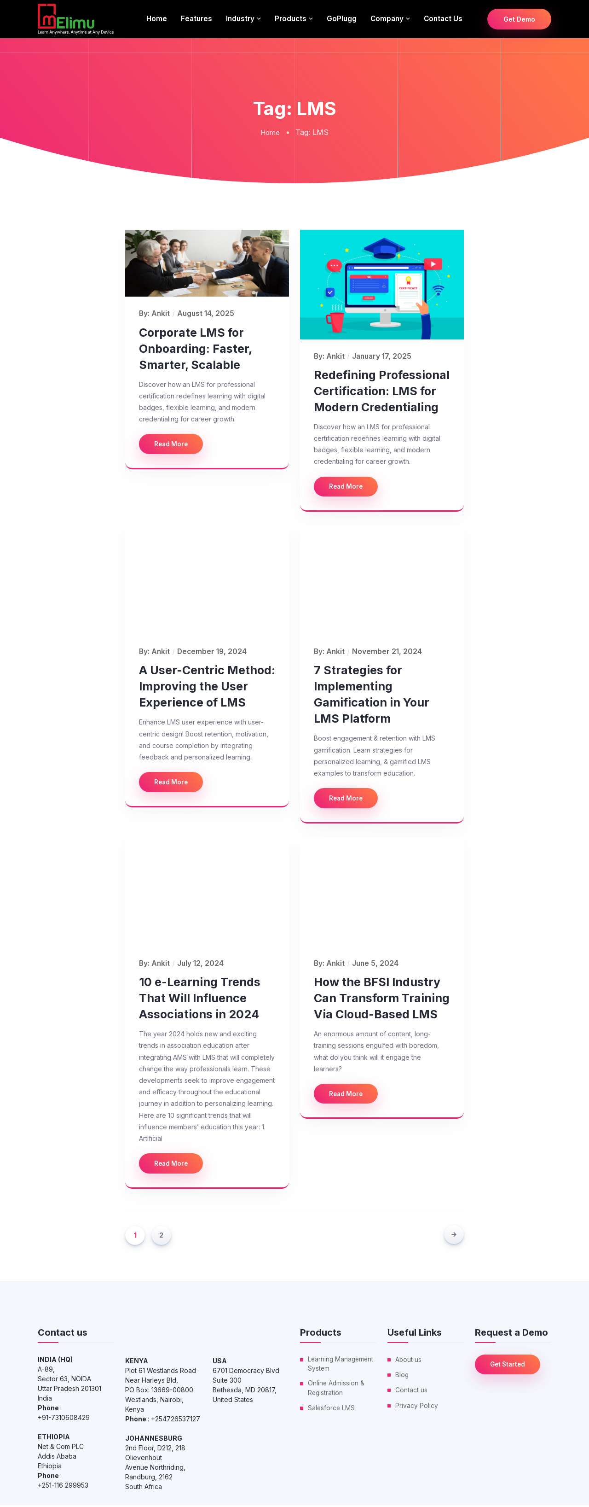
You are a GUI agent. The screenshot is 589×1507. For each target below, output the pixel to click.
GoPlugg (342, 18)
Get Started (510, 1367)
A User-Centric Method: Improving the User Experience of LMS (207, 687)
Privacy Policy (416, 1407)
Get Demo (519, 19)
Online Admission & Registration (336, 1391)
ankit (160, 313)
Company (387, 18)
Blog (402, 1376)
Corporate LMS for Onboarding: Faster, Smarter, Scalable (195, 348)
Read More (173, 444)
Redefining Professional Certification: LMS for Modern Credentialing (382, 391)
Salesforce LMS (332, 1411)
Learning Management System (341, 1366)
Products (290, 18)
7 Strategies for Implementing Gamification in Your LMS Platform (371, 695)
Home (156, 18)
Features (196, 18)
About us (408, 1361)
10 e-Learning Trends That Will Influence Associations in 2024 (199, 999)
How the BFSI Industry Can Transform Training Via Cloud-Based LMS (382, 999)
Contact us (443, 18)
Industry (240, 18)
